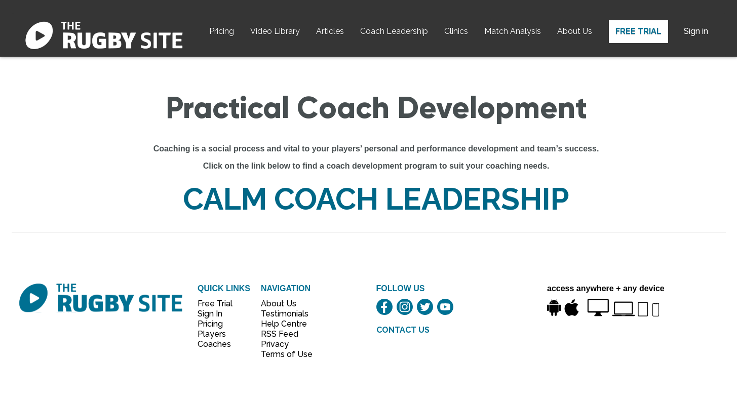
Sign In (210, 314)
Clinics (456, 31)
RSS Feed (280, 334)
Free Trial (638, 31)
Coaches (214, 344)
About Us (574, 31)
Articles (330, 31)
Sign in (696, 31)
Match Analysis (512, 31)
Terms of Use (281, 354)
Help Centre (281, 324)
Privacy (275, 344)
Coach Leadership (394, 31)
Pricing (221, 31)
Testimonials (281, 314)
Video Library (275, 31)
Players (212, 334)
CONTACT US (403, 330)
